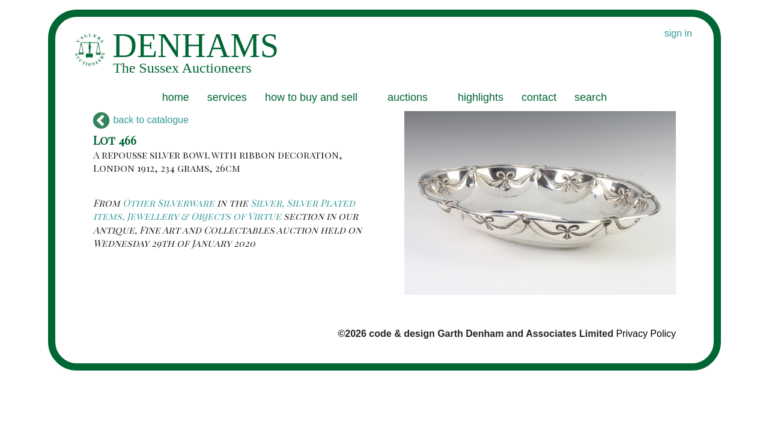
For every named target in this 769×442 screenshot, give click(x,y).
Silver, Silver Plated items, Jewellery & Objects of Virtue (224, 209)
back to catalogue (141, 120)
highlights (480, 97)
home (175, 97)
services (227, 97)
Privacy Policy (646, 333)
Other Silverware (168, 202)
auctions (408, 97)
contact (538, 97)
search (590, 97)
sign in (678, 33)
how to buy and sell (311, 97)
